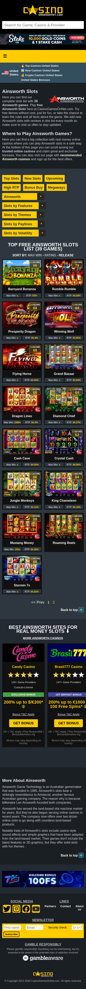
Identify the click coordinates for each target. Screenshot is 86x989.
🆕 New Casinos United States (40, 70)
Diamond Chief (64, 416)
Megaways (56, 188)
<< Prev (37, 602)
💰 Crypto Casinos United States (42, 75)
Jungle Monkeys (22, 500)
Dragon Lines (22, 416)
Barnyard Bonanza (22, 289)
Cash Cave (22, 458)
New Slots (32, 178)
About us (79, 908)
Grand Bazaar (64, 373)
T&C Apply (15, 731)
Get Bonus (23, 723)
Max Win (35, 255)
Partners (50, 906)
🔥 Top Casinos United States (40, 65)
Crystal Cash (64, 458)
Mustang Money (22, 543)
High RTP (11, 188)
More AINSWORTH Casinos (43, 638)
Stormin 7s (22, 585)
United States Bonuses (35, 79)
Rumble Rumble (64, 289)
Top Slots (11, 178)
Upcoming (54, 178)
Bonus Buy (34, 188)
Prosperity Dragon (22, 331)
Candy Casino (23, 667)
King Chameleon (64, 500)
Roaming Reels (64, 543)
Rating (50, 255)
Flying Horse (22, 373)
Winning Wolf (64, 331)
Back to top (69, 610)
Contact (65, 906)
